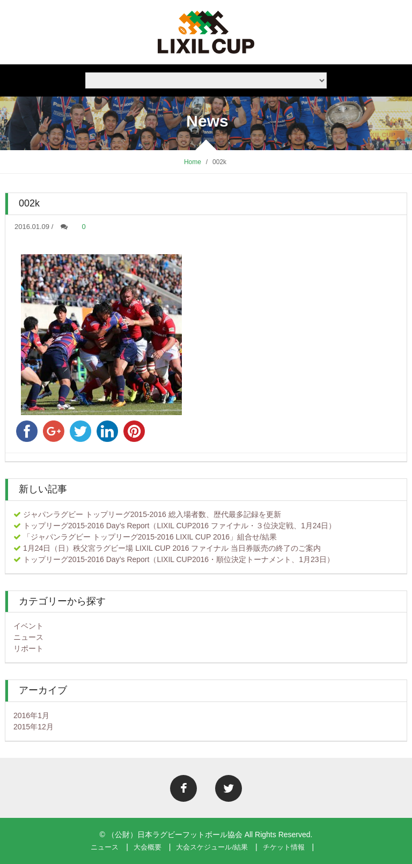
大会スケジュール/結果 (212, 847)
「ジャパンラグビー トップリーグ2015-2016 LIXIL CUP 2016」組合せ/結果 (150, 537)
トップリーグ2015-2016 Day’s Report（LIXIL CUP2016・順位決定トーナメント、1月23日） (178, 559)
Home (192, 162)
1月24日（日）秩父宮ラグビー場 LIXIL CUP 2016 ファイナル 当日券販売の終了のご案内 (172, 548)
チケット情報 (284, 847)
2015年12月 (33, 726)
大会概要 (147, 847)
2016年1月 (31, 715)
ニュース (28, 637)
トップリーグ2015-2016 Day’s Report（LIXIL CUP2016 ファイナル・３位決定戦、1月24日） (179, 525)
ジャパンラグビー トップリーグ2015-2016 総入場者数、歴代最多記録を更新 (152, 514)
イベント (28, 626)
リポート (28, 648)
